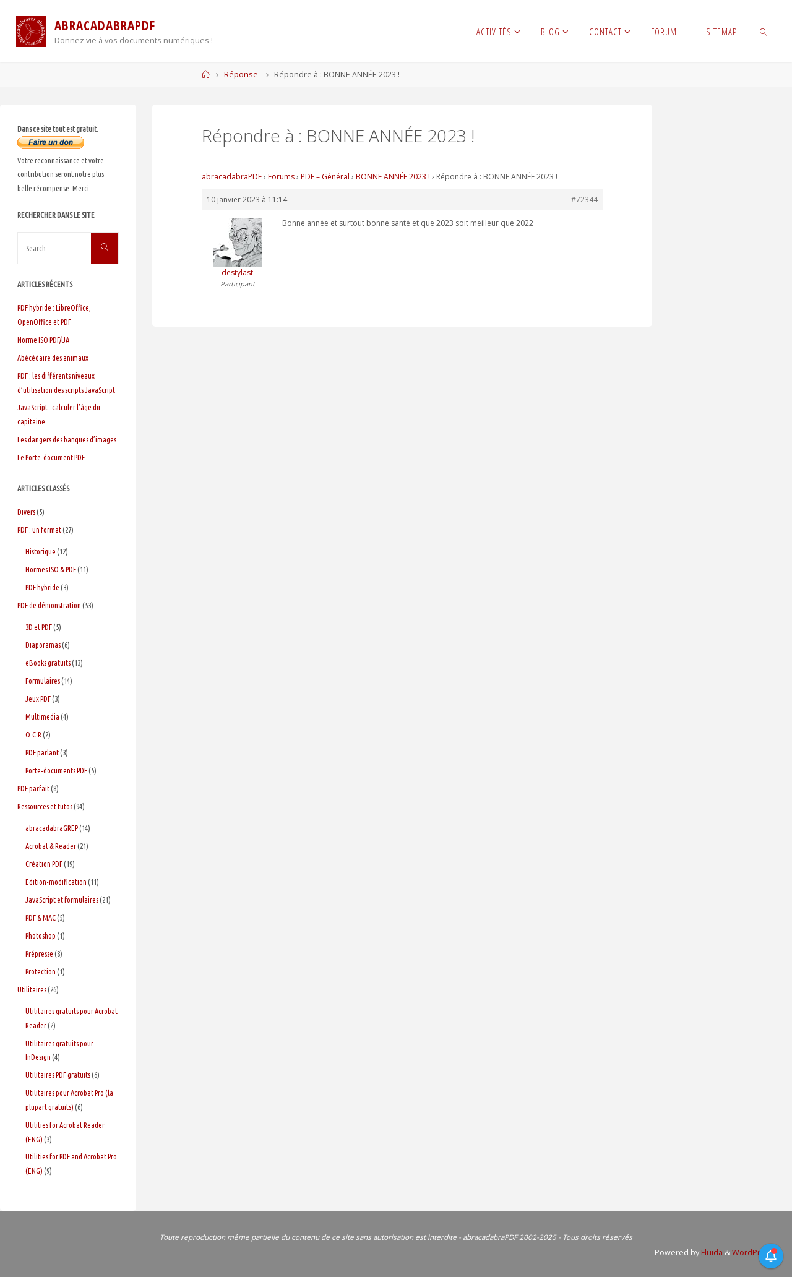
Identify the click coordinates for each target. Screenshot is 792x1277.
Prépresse (39, 953)
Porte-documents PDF (56, 770)
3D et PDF (38, 626)
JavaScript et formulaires (61, 899)
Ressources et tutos (44, 806)
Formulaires (42, 680)
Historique (40, 551)
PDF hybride (42, 587)
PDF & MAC (40, 917)
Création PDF (43, 863)
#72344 (584, 199)
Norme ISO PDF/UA (43, 339)
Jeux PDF (38, 698)
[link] (764, 31)
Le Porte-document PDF (51, 457)
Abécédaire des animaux (52, 357)
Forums (281, 176)
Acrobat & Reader (50, 845)
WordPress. (753, 1252)
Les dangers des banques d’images (66, 439)
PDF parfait (33, 788)
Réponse (241, 74)
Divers (26, 511)
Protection (40, 971)
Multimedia (42, 716)
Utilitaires (31, 989)
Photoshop (40, 935)
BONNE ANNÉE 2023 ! (393, 176)
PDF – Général (325, 176)
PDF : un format (39, 529)
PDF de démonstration (49, 605)
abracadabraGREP (51, 827)
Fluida (709, 1252)
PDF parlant (42, 752)
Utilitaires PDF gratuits (57, 1074)
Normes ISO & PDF (50, 569)
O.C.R (33, 734)
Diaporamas (43, 644)
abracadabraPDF (232, 176)
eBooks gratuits (48, 662)
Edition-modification (56, 881)
